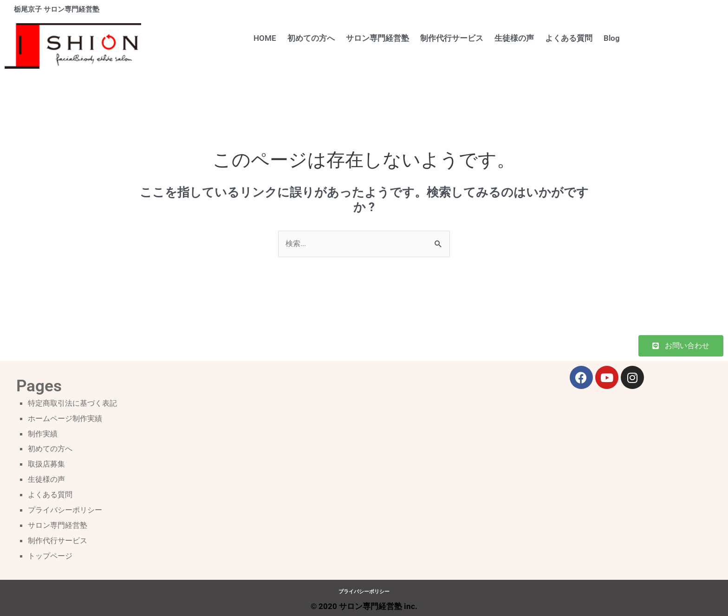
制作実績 (43, 433)
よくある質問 (568, 38)
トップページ (51, 553)
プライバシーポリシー (67, 508)
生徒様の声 (514, 38)
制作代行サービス (451, 38)
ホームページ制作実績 (67, 418)
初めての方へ (311, 38)
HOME (265, 38)
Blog (612, 38)
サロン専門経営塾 (377, 38)
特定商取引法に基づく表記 (75, 403)
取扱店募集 (47, 463)
